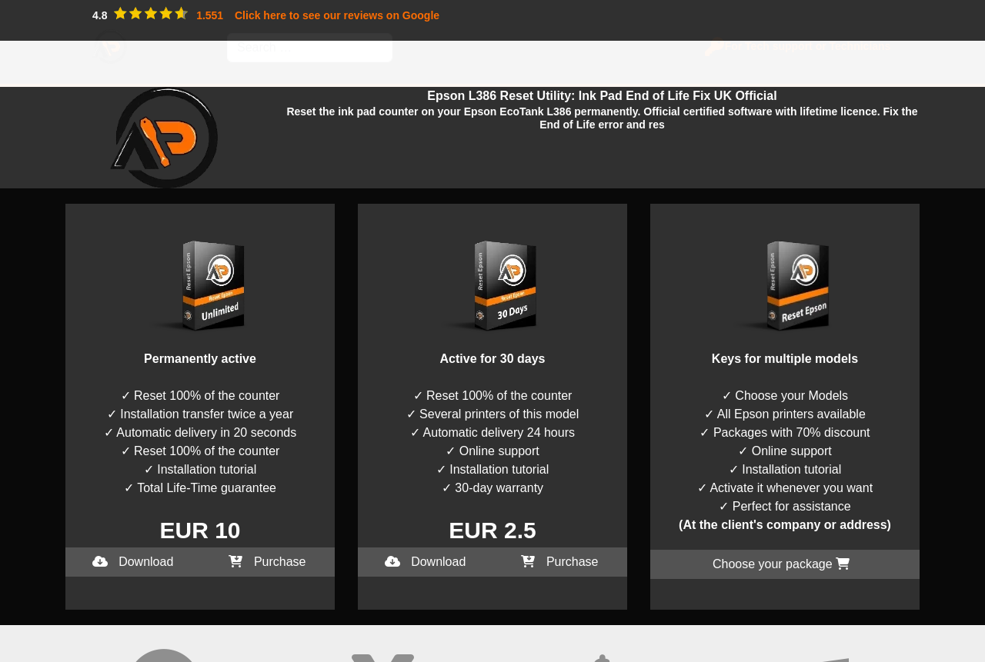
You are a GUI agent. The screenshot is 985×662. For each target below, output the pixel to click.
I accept (21, 652)
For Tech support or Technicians (803, 46)
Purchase (267, 561)
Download (133, 561)
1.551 (209, 15)
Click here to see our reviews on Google (337, 15)
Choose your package (781, 564)
